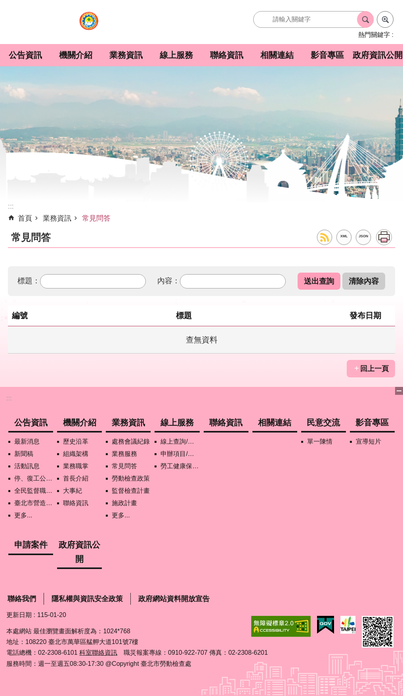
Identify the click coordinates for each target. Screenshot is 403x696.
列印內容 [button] (384, 237)
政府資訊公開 (378, 55)
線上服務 (176, 55)
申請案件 (31, 544)
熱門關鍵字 (374, 34)
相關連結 (277, 55)
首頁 (25, 218)
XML (344, 236)
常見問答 (96, 218)
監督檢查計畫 (131, 490)
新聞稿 (23, 453)
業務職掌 (75, 466)
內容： (168, 280)
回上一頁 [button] (374, 369)
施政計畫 (124, 503)
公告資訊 (25, 55)
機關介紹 (75, 55)
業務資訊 (126, 55)
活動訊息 (27, 466)
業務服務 (124, 453)
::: (8, 398)
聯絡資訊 (226, 55)
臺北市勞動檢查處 (89, 25)
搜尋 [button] (365, 19)
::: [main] (11, 206)
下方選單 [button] (399, 391)
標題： (28, 280)
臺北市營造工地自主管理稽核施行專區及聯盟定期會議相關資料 (33, 503)
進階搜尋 (385, 19)
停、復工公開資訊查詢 (33, 478)
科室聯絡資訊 (98, 652)
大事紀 (72, 490)
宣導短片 (368, 441)
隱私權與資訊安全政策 (87, 599)
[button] (319, 281)
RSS (324, 237)
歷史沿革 (75, 441)
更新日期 (19, 614)
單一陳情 (319, 441)
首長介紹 (75, 478)
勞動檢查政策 (131, 478)
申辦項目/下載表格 (179, 453)
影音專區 (327, 55)
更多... (23, 515)
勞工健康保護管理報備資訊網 (179, 466)
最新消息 (27, 441)
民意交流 (323, 422)
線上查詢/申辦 (179, 441)
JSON (363, 236)
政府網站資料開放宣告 (174, 599)
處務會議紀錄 (131, 441)
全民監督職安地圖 (33, 490)
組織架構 (75, 453)
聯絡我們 (22, 599)
